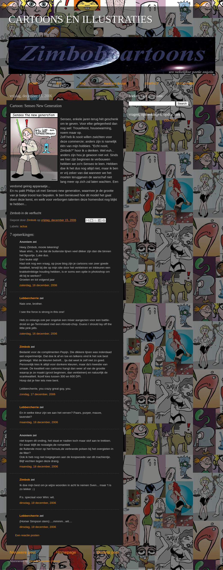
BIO (67, 83)
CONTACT (160, 83)
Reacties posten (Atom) (44, 561)
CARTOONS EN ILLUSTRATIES (80, 19)
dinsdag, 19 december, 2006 (38, 502)
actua (23, 226)
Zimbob (25, 346)
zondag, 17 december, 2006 (37, 394)
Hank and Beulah (124, 83)
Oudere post (108, 552)
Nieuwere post (23, 552)
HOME (42, 83)
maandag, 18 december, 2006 (39, 422)
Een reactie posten (27, 535)
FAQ (91, 83)
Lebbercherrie (29, 298)
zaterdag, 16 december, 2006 (38, 285)
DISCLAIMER (185, 83)
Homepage (66, 552)
